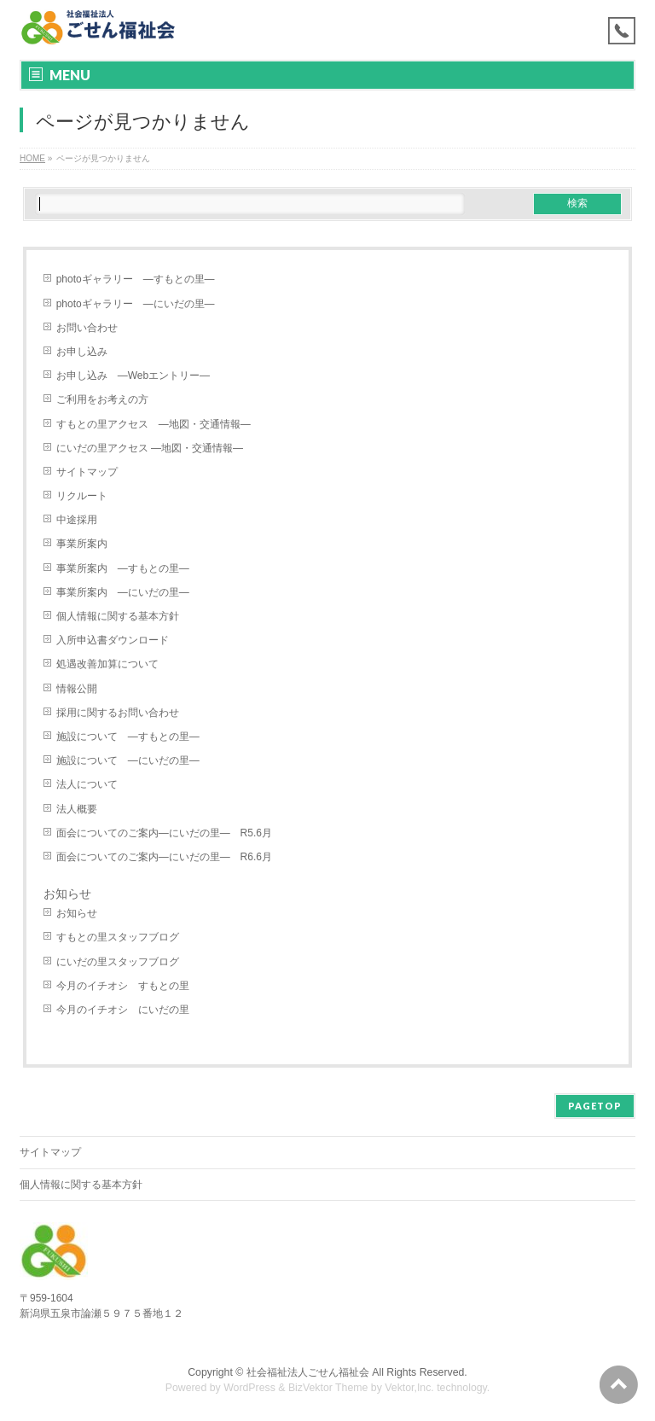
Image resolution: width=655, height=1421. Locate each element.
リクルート (81, 496)
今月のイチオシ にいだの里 (122, 1010)
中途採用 (76, 520)
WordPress (249, 1388)
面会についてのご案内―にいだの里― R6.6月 (164, 857)
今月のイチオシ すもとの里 (122, 986)
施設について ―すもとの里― (128, 737)
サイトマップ (87, 472)
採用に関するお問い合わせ (117, 713)
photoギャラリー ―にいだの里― (135, 304)
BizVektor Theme (328, 1388)
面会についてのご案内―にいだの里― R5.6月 (164, 833)
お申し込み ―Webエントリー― (133, 375)
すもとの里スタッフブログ (117, 937)
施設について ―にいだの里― (128, 760)
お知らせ (76, 913)
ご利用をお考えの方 (102, 399)
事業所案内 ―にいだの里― (122, 592)
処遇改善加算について (107, 664)
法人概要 (76, 809)
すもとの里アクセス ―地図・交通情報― (153, 424)
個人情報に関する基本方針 (117, 616)
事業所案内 (81, 544)
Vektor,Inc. (409, 1388)
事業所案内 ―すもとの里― (122, 568)
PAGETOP (595, 1105)
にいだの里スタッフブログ (117, 962)
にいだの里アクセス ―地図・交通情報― (149, 448)
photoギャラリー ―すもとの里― (135, 279)
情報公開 (76, 689)
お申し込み (81, 352)
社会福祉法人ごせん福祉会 (307, 1372)
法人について (87, 784)
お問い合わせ (87, 328)
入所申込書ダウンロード (112, 640)
